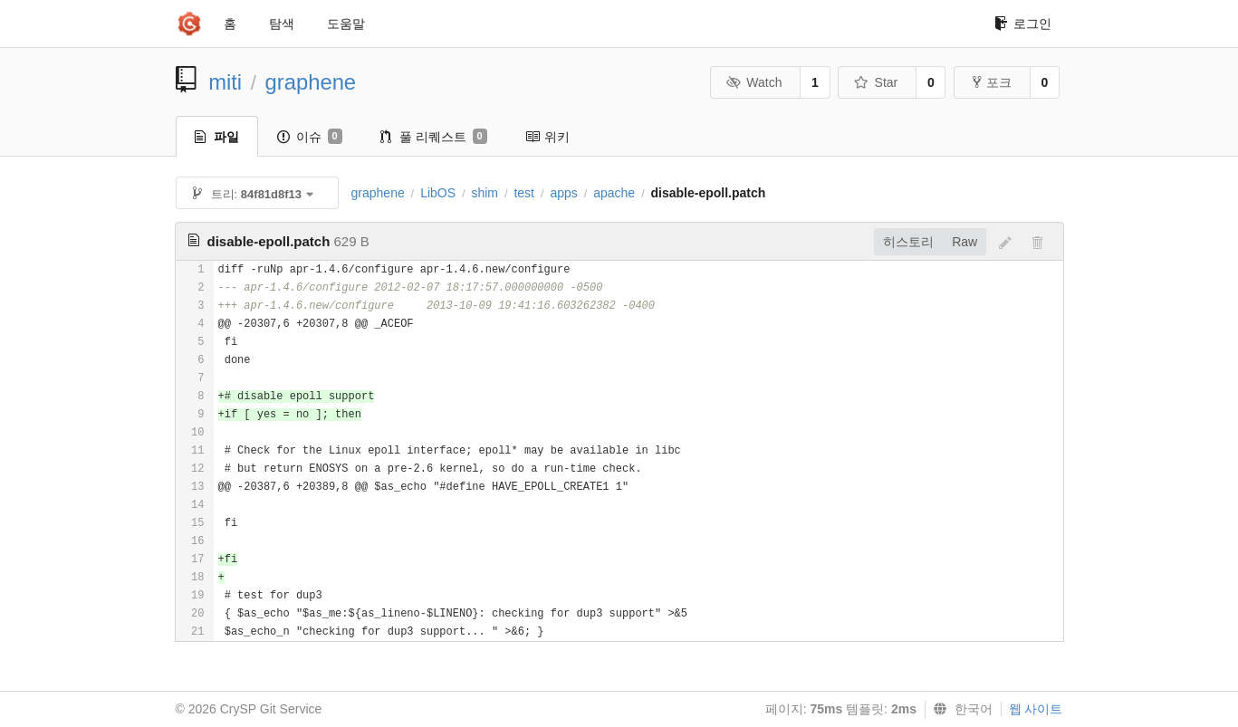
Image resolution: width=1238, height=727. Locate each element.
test (523, 193)
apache (614, 193)
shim (484, 193)
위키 (547, 136)
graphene (311, 82)
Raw (964, 241)
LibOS (438, 193)
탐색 (281, 23)
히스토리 (908, 241)
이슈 (309, 137)
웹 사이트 (1036, 709)
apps (563, 193)
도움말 (346, 23)
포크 (992, 82)
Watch (754, 82)
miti (225, 82)
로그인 (1022, 23)
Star (875, 82)
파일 (217, 136)
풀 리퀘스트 (433, 137)
